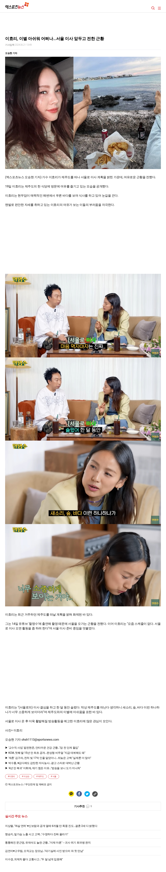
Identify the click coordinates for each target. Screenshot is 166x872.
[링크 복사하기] (95, 793)
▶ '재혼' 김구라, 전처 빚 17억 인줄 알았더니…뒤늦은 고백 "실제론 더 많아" (48, 758)
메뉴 (159, 8)
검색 (153, 8)
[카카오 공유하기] (71, 793)
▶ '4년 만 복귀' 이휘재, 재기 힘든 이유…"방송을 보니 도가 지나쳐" (43, 768)
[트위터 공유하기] (87, 793)
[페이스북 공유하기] (79, 793)
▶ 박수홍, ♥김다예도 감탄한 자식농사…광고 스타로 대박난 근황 (42, 763)
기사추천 (83, 806)
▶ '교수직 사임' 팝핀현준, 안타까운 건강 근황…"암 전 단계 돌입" (42, 747)
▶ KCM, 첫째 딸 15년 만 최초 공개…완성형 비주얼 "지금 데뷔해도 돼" (45, 752)
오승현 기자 (11, 53)
